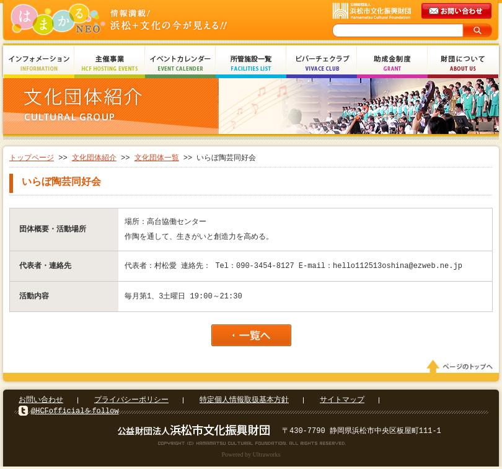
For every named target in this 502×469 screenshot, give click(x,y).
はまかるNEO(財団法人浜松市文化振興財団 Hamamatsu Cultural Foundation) (145, 20)
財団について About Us (463, 63)
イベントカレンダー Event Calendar (180, 63)
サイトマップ (342, 402)
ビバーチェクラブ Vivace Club (321, 63)
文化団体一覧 (156, 158)
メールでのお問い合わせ (457, 11)
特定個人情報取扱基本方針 (244, 402)
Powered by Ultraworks (251, 456)
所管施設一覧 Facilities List (251, 63)
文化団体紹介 (94, 158)
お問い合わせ (41, 402)
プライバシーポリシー (131, 402)
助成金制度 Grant (392, 63)
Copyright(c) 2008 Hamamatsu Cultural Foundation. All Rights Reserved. (251, 445)
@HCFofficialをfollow (75, 413)
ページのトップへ (461, 369)
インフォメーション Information (39, 63)
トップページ (31, 158)
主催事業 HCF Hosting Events (109, 63)
